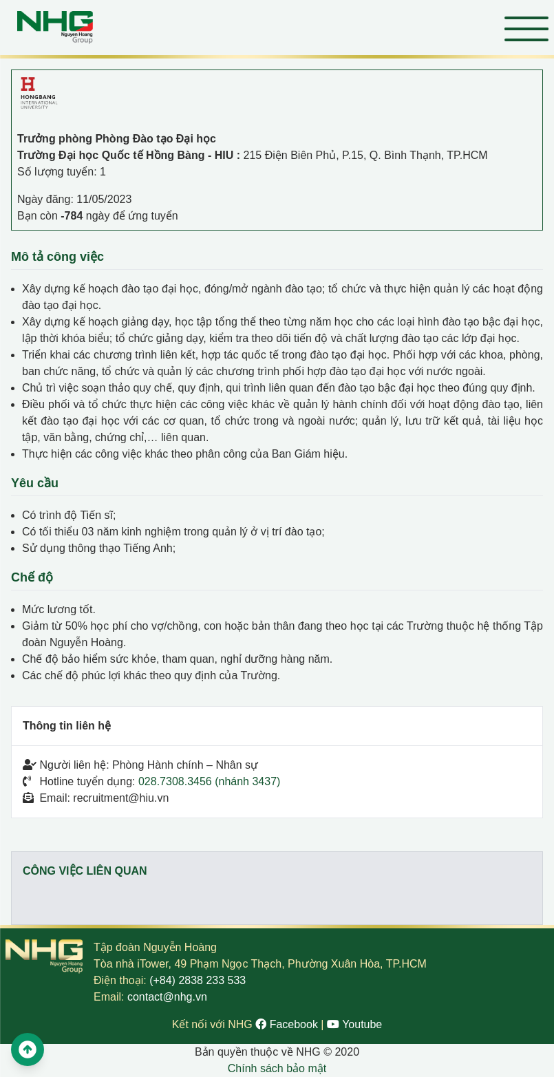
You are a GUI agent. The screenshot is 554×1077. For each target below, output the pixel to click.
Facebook (288, 1024)
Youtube (354, 1024)
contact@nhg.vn (167, 997)
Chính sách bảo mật (277, 1068)
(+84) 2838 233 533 (197, 980)
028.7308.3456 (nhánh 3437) (209, 781)
